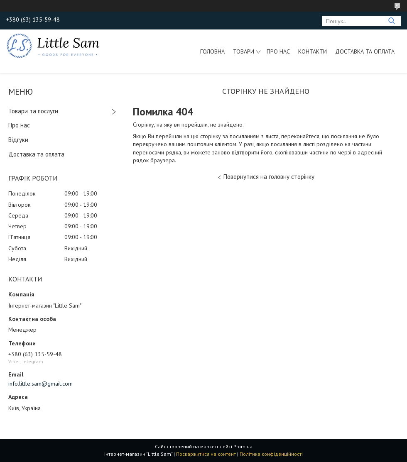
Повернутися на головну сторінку (268, 177)
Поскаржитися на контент (206, 454)
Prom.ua (243, 446)
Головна (212, 51)
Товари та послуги (33, 111)
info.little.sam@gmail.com (40, 383)
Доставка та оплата (365, 51)
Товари (243, 51)
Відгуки (18, 140)
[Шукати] (391, 21)
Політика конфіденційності (271, 454)
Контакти (312, 51)
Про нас (278, 51)
